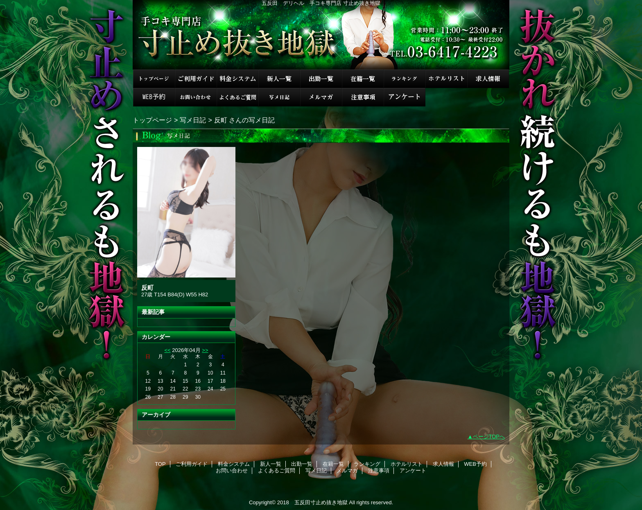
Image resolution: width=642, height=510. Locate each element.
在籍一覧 (363, 79)
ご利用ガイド (196, 79)
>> (205, 350)
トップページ (152, 120)
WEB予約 (154, 97)
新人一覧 (279, 79)
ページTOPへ (489, 436)
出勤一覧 (321, 79)
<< (167, 350)
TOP (154, 79)
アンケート (404, 97)
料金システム (237, 79)
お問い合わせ (196, 97)
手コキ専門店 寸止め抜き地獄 (321, 35)
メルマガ (321, 97)
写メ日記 (279, 97)
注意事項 (363, 97)
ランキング (404, 79)
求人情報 (488, 79)
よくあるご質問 (237, 97)
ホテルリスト (446, 79)
